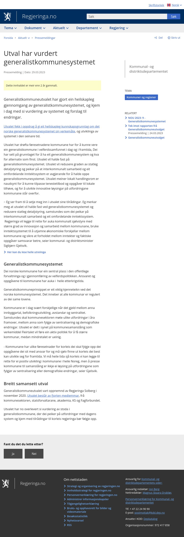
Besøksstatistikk (77, 516)
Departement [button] (87, 28)
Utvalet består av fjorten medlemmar (53, 396)
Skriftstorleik (156, 5)
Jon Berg (154, 489)
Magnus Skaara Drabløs (157, 492)
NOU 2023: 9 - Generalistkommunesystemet (147, 119)
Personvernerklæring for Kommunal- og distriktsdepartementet (149, 500)
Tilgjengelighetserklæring (83, 503)
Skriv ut (175, 37)
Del (160, 37)
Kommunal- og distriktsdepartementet (149, 69)
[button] (24, 38)
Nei (34, 454)
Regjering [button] (118, 28)
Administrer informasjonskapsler (88, 499)
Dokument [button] (34, 28)
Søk (174, 16)
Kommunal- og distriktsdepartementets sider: (143, 481)
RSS (69, 525)
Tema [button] (9, 28)
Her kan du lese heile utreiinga (26, 252)
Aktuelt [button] (59, 28)
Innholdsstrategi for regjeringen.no (89, 490)
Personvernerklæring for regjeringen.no (92, 495)
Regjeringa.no (36, 16)
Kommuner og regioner (141, 97)
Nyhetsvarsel (75, 520)
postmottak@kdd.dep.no (150, 512)
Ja (13, 454)
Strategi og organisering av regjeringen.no (93, 486)
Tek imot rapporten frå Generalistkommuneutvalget (146, 127)
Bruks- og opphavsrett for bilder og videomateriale (89, 510)
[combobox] (127, 16)
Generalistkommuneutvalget (146, 137)
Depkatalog (150, 519)
